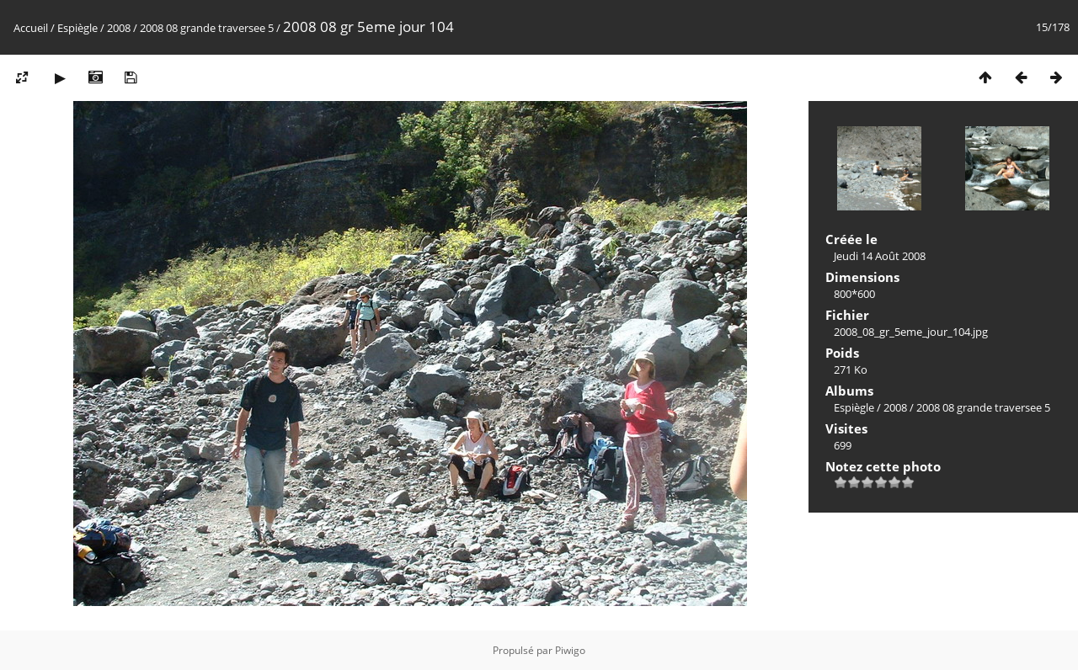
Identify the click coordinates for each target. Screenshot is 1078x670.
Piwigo (570, 650)
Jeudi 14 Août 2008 (880, 255)
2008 (119, 27)
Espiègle (77, 27)
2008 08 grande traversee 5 (207, 27)
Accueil (30, 27)
